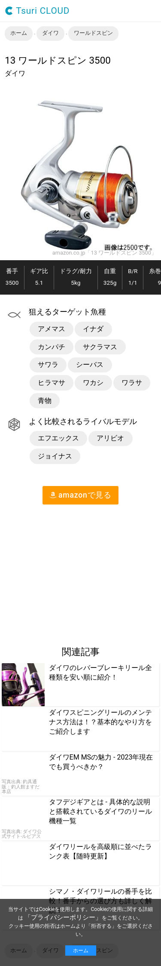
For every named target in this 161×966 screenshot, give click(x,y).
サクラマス (100, 347)
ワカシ (93, 382)
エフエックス (58, 438)
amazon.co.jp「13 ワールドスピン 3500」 (104, 253)
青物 (45, 401)
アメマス (51, 329)
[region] (72, 571)
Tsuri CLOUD (37, 10)
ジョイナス (55, 456)
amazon (80, 495)
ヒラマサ (51, 382)
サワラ (48, 364)
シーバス (89, 364)
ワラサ (132, 382)
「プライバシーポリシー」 (63, 917)
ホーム (80, 951)
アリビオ (110, 438)
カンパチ (51, 347)
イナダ (93, 329)
